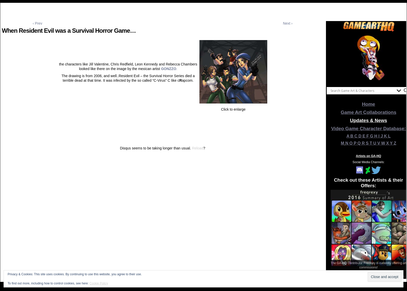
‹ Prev (37, 23)
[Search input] (362, 90)
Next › (287, 23)
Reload (197, 148)
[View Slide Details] (369, 58)
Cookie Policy (98, 283)
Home (368, 104)
